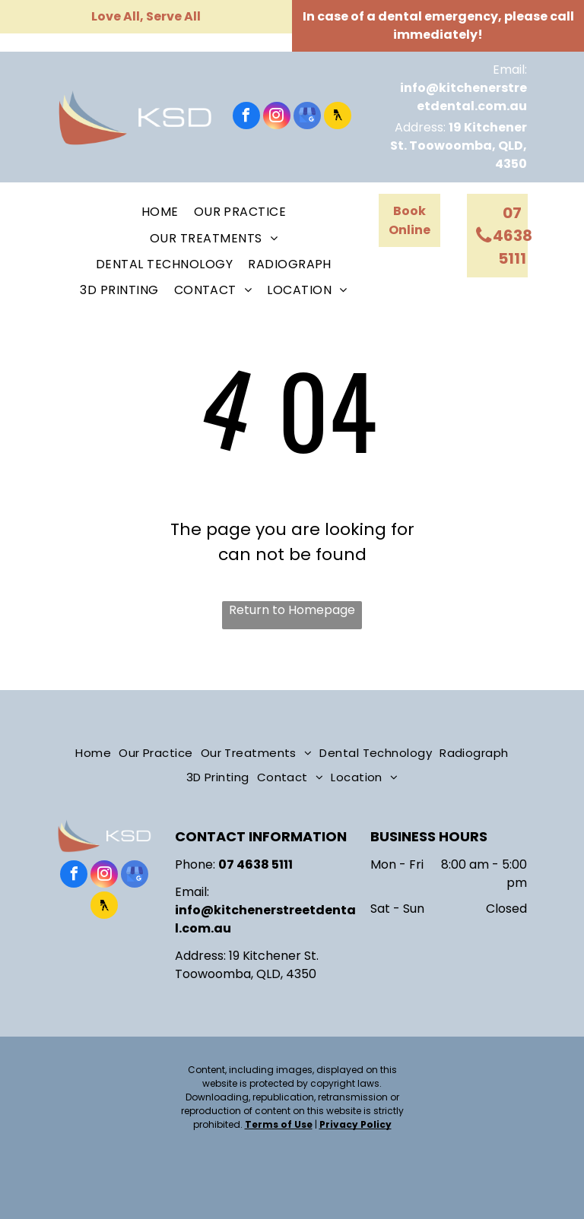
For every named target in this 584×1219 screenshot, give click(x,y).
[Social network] (337, 117)
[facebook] (246, 117)
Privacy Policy (355, 1124)
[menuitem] (160, 212)
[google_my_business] (307, 117)
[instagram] (276, 117)
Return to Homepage (292, 610)
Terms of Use (279, 1124)
